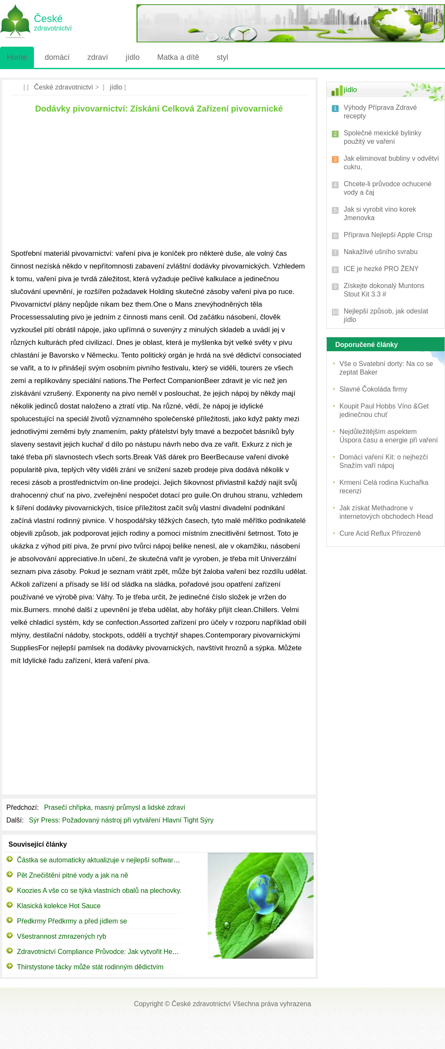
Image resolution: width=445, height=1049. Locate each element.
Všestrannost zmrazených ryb (61, 936)
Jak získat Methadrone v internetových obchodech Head (386, 512)
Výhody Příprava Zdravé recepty (380, 112)
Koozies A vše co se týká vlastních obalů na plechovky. (99, 890)
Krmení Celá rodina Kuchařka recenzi (383, 487)
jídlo (132, 57)
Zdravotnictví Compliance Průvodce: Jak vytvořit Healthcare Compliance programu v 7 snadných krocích (174, 951)
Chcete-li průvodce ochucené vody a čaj (387, 188)
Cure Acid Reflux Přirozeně (380, 533)
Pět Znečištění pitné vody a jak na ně (72, 875)
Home (17, 57)
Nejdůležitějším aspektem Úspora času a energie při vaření (388, 436)
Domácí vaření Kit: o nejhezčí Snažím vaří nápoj (383, 461)
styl (222, 57)
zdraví (97, 57)
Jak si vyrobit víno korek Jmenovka (380, 213)
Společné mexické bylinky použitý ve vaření (382, 137)
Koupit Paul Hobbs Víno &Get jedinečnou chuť (384, 410)
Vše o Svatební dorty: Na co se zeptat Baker (386, 368)
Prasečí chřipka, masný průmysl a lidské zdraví (115, 807)
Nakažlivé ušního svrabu (380, 251)
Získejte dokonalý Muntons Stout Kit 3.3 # (384, 290)
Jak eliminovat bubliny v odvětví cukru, (391, 163)
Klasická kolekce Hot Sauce (58, 905)
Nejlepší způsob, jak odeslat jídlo (386, 315)
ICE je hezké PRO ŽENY (381, 268)
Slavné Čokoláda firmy (373, 389)
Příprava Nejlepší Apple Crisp (388, 234)
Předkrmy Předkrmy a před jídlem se (72, 921)
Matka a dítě (178, 57)
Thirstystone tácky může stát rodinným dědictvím (90, 967)
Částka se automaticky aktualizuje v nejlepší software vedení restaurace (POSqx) (139, 860)
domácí (57, 57)
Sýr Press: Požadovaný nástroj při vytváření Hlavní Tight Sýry (122, 820)
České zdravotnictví (63, 87)
